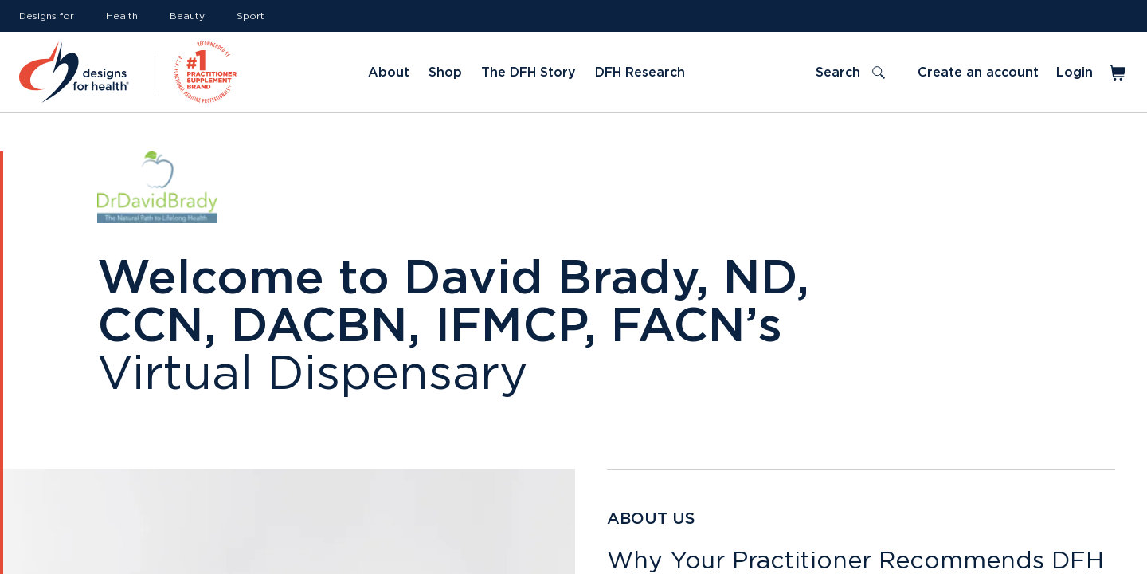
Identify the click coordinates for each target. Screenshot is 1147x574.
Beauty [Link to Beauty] (187, 16)
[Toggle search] (850, 72)
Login (1074, 72)
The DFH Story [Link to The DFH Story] (528, 72)
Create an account (978, 72)
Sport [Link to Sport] (250, 16)
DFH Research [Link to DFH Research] (640, 72)
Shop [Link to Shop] (445, 72)
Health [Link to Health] (122, 16)
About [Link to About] (388, 72)
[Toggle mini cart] (1119, 72)
